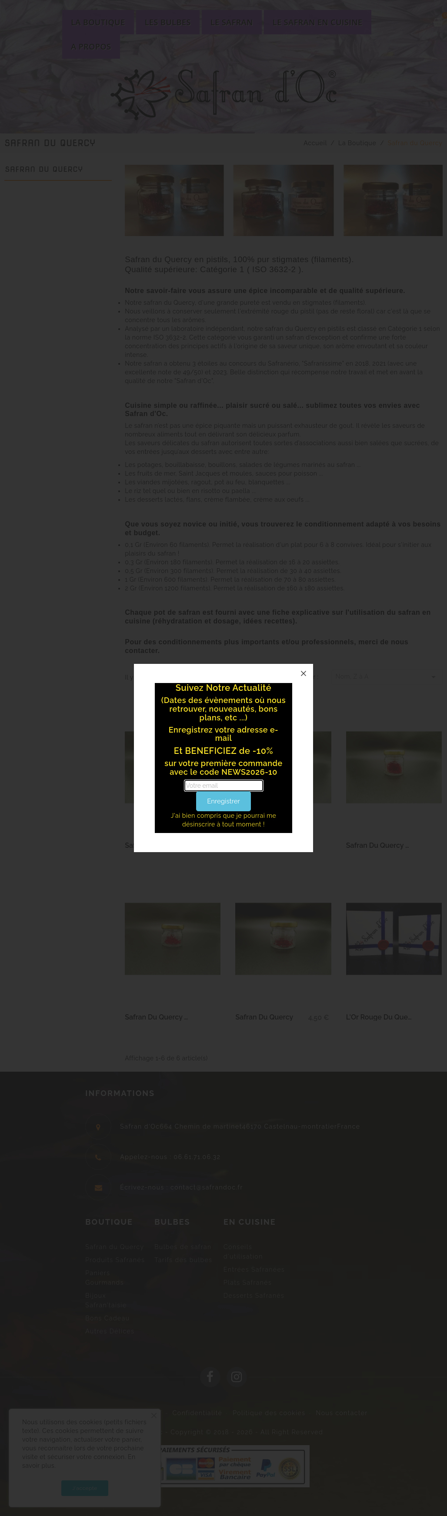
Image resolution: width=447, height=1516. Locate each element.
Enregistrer (223, 801)
